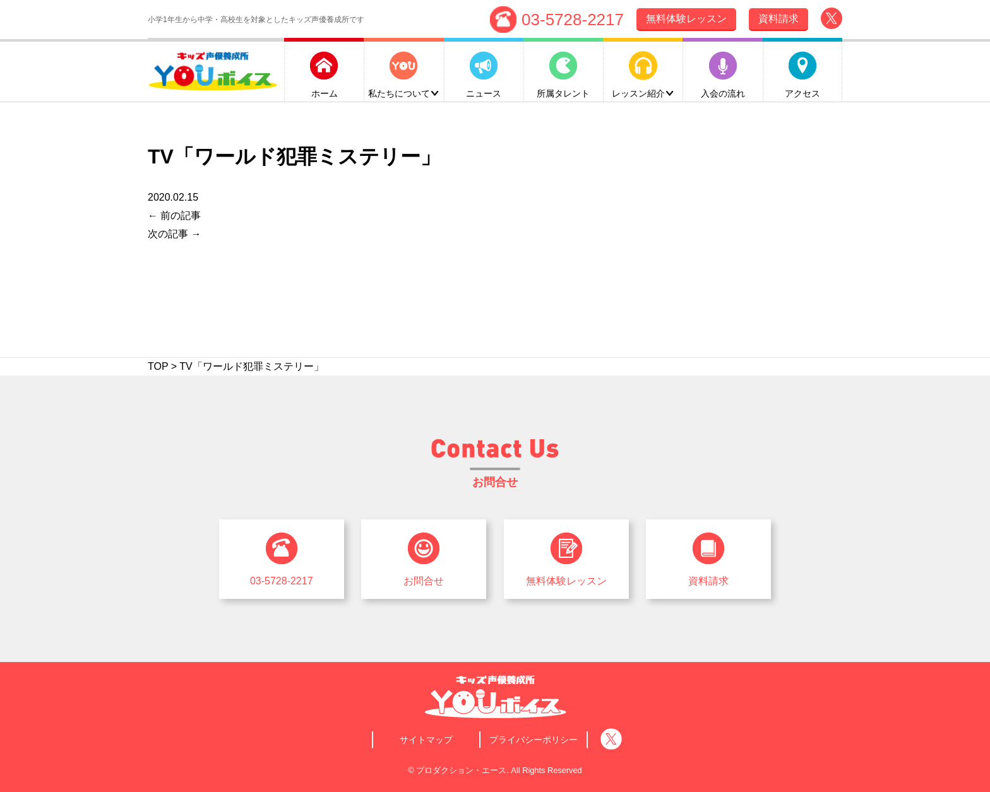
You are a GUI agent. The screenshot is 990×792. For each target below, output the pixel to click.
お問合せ (423, 581)
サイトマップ (426, 740)
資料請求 (708, 581)
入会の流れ (723, 92)
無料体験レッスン (566, 581)
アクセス (802, 92)
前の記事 (174, 215)
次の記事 (174, 233)
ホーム (324, 92)
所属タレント (563, 92)
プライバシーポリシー (533, 740)
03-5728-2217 (573, 18)
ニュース (483, 92)
